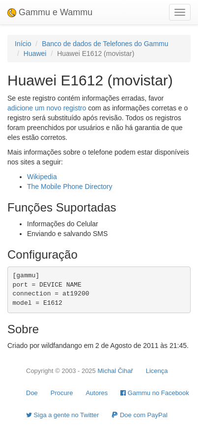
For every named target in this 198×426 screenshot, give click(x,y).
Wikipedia (42, 177)
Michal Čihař (115, 370)
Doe (32, 393)
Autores (96, 393)
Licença (157, 370)
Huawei (35, 53)
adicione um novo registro (46, 108)
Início (23, 44)
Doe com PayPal (139, 415)
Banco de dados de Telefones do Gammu (105, 44)
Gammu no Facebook (154, 393)
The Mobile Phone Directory (70, 186)
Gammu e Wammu (49, 12)
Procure (62, 393)
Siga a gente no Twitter (62, 415)
